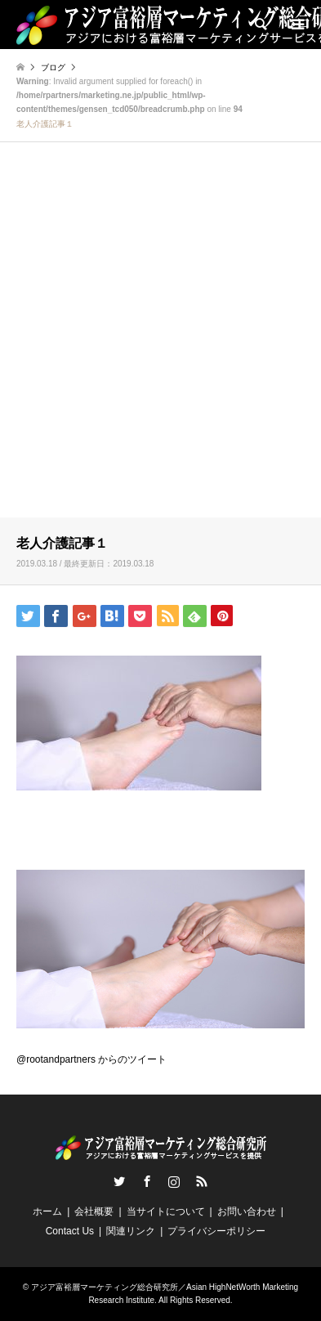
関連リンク (130, 1231)
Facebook (147, 1181)
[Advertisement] (160, 343)
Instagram (174, 1181)
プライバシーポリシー (216, 1231)
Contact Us (70, 1231)
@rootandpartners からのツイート (91, 1059)
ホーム (47, 1211)
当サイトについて (166, 1211)
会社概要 (94, 1211)
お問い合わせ (246, 1211)
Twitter (119, 1181)
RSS (201, 1181)
